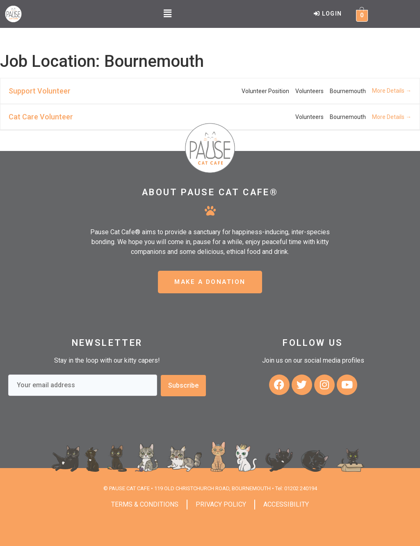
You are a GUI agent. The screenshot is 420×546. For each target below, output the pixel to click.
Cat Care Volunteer (41, 116)
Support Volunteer (40, 91)
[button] (167, 14)
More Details (391, 90)
